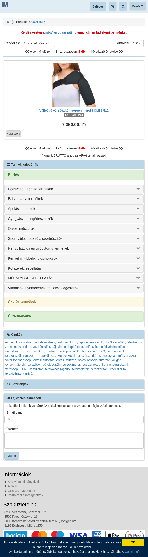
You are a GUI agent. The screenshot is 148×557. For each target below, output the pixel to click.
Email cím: (13, 412)
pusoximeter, (91, 364)
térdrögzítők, (81, 369)
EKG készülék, (115, 342)
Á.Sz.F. (13, 486)
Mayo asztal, (108, 355)
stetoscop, (11, 369)
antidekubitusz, (45, 342)
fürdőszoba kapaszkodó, (63, 351)
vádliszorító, (118, 369)
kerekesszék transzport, (20, 355)
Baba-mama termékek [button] (25, 199)
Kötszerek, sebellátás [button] (25, 268)
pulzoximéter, (71, 364)
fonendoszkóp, (35, 351)
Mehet (11, 456)
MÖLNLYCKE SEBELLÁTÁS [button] (30, 278)
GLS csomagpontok (21, 490)
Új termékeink (19, 316)
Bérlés (13, 175)
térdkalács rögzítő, (57, 369)
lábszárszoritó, (87, 355)
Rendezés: (12, 43)
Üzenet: (11, 429)
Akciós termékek (22, 301)
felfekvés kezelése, (113, 347)
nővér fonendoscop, (18, 360)
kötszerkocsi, (67, 355)
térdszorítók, (99, 369)
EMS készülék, (40, 347)
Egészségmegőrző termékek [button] (30, 189)
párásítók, (34, 364)
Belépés (98, 6)
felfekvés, (92, 347)
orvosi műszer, (66, 360)
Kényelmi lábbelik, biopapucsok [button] (32, 258)
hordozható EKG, (94, 351)
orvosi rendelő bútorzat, (94, 360)
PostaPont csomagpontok (25, 495)
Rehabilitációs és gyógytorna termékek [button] (38, 248)
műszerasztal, (127, 355)
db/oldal (123, 43)
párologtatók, (52, 364)
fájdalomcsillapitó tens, (68, 347)
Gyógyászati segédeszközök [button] (30, 219)
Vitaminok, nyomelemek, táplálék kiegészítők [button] (43, 288)
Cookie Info (132, 551)
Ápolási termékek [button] (21, 209)
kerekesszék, (116, 351)
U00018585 (37, 22)
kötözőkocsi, (47, 355)
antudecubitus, (68, 342)
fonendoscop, (13, 351)
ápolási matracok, (92, 342)
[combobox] (38, 43)
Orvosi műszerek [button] (21, 228)
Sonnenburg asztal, (115, 364)
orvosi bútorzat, (44, 360)
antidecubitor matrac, (18, 342)
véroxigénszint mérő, (18, 373)
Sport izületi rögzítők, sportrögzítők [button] (35, 238)
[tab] (74, 189)
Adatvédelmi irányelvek (24, 482)
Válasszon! (13, 133)
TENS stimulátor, (31, 369)
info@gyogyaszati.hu (60, 32)
